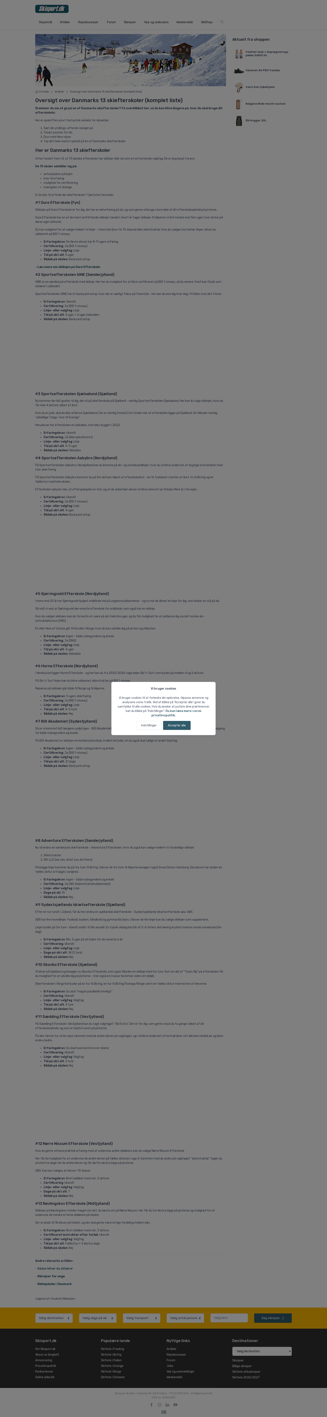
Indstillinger (149, 725)
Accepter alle (177, 725)
